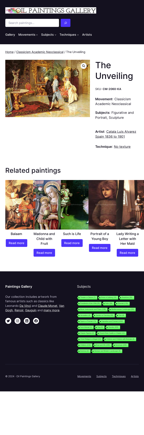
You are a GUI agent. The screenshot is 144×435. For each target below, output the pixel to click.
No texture (122, 147)
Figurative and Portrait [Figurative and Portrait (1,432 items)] (112, 321)
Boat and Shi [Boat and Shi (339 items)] (103, 345)
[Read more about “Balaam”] (16, 243)
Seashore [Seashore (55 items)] (127, 297)
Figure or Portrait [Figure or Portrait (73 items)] (88, 321)
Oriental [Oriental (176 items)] (123, 303)
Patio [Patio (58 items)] (108, 303)
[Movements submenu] (37, 35)
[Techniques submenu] (78, 35)
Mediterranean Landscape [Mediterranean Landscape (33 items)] (122, 309)
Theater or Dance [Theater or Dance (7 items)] (88, 297)
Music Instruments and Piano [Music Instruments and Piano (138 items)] (93, 309)
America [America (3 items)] (84, 351)
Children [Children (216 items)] (85, 345)
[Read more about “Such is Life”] (72, 243)
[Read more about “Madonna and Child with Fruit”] (44, 253)
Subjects (101, 376)
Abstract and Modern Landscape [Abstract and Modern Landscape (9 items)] (107, 351)
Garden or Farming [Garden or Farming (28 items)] (104, 315)
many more (51, 310)
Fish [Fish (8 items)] (121, 315)
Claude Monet (47, 306)
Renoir (19, 310)
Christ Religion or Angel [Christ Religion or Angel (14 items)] (90, 339)
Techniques (119, 376)
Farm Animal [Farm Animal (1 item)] (86, 327)
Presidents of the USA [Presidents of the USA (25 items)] (90, 303)
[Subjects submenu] (55, 35)
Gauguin (31, 310)
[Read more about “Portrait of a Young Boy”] (99, 248)
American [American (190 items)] (121, 345)
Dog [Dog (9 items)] (100, 327)
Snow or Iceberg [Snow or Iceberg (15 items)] (108, 297)
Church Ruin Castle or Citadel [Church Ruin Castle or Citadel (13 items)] (112, 333)
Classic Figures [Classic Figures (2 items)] (87, 333)
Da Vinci (25, 306)
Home (9, 52)
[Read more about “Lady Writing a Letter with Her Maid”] (127, 253)
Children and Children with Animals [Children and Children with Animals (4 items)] (120, 339)
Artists (135, 376)
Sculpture (116, 118)
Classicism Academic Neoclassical (39, 52)
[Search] (66, 23)
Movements (84, 376)
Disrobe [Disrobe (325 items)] (113, 327)
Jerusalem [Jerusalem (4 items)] (85, 315)
